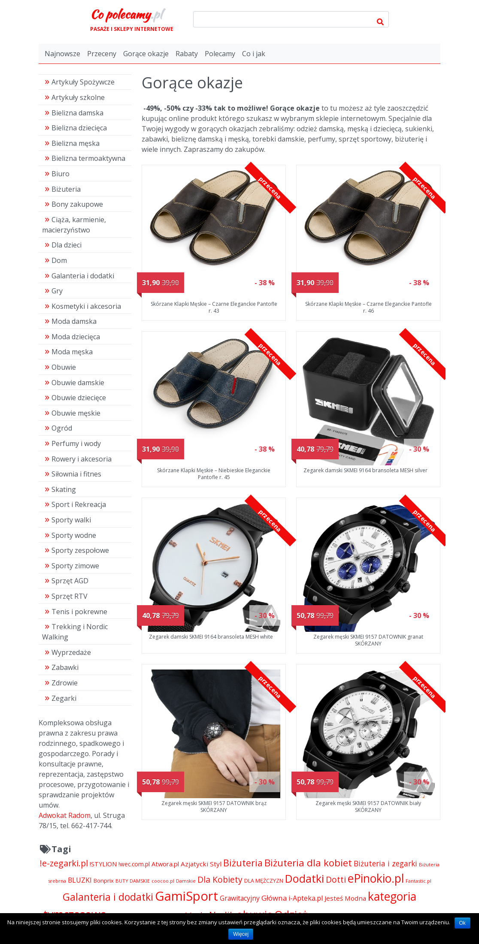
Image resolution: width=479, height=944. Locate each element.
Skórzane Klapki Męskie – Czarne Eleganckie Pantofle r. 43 (214, 307)
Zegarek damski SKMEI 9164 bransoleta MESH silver (365, 470)
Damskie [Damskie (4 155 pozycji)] (186, 881)
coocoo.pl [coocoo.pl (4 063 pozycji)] (163, 881)
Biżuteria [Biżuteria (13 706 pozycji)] (243, 863)
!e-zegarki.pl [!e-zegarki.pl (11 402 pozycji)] (64, 863)
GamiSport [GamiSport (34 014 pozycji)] (186, 896)
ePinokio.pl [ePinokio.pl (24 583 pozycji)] (376, 878)
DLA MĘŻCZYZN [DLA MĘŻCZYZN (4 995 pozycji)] (263, 880)
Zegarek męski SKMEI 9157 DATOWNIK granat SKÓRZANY (368, 640)
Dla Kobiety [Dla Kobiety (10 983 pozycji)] (220, 879)
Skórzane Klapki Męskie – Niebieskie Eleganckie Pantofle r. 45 (213, 474)
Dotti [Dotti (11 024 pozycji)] (336, 879)
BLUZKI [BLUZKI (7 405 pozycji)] (80, 880)
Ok (462, 923)
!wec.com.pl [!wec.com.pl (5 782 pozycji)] (134, 864)
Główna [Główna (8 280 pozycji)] (274, 898)
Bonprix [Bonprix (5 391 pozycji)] (104, 880)
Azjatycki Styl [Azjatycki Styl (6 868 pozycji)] (201, 864)
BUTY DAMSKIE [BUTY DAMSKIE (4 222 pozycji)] (132, 881)
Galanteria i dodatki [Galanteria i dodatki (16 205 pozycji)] (108, 897)
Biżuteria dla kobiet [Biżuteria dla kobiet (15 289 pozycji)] (308, 862)
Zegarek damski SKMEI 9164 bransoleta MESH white (211, 636)
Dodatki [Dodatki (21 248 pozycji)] (304, 878)
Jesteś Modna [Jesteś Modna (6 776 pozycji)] (345, 898)
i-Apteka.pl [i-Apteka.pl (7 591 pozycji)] (305, 898)
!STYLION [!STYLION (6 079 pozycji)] (103, 864)
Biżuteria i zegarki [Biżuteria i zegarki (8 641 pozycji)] (385, 863)
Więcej (241, 934)
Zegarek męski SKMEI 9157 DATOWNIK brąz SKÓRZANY (214, 806)
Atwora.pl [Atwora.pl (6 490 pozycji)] (165, 864)
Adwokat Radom (65, 815)
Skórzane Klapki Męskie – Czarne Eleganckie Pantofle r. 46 (368, 307)
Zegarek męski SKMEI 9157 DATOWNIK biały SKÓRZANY (368, 806)
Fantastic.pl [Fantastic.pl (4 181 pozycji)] (418, 881)
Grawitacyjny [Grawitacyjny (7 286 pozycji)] (240, 898)
